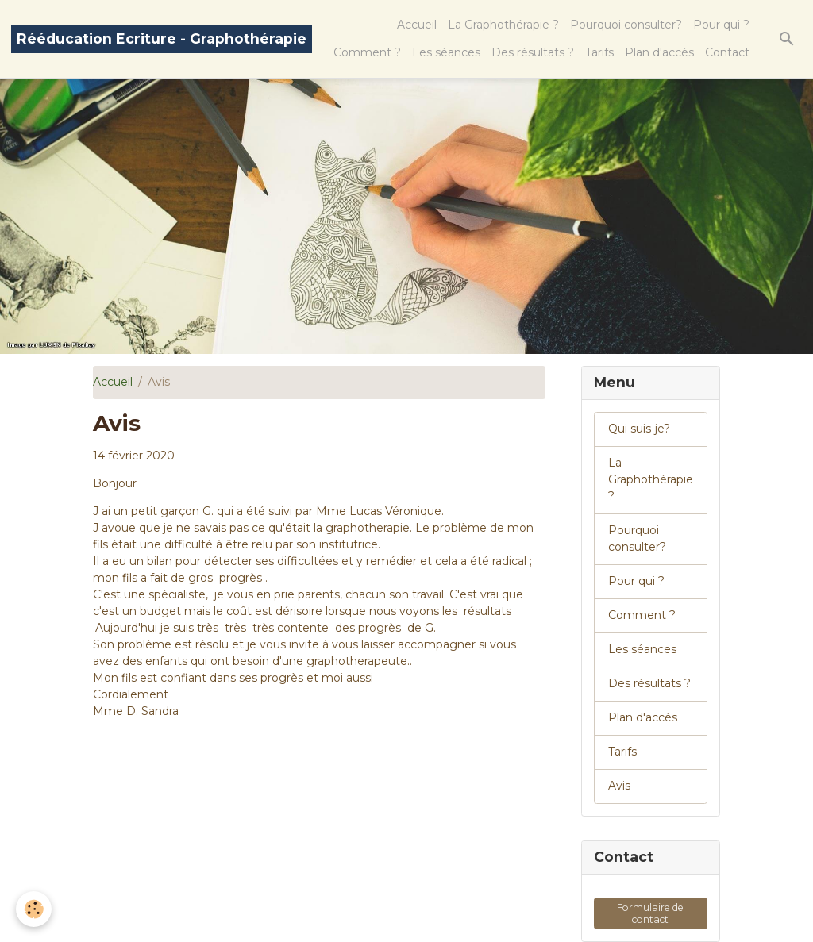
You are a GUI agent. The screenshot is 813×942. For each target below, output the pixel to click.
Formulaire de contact (650, 913)
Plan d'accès (659, 52)
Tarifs (599, 52)
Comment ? (367, 52)
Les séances (446, 52)
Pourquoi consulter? (626, 24)
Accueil (417, 24)
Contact (727, 52)
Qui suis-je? (639, 428)
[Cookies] (34, 909)
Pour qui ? (721, 24)
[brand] (161, 39)
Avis (619, 786)
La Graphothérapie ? (503, 24)
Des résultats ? (532, 52)
